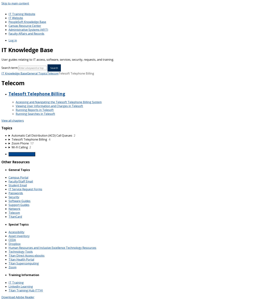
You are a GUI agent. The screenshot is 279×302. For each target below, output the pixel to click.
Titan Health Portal (21, 259)
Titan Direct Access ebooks (26, 256)
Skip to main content (15, 3)
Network (14, 209)
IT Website (16, 18)
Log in (13, 40)
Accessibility (16, 232)
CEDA (12, 240)
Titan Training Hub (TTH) (26, 290)
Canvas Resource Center (25, 26)
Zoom (12, 267)
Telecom (53, 73)
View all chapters (12, 121)
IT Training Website (22, 14)
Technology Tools (21, 252)
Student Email (18, 185)
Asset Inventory (19, 236)
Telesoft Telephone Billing (37, 94)
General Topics (37, 73)
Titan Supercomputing (24, 263)
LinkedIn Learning (21, 286)
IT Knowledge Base (14, 73)
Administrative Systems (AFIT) (28, 30)
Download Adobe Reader (17, 297)
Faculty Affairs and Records (26, 34)
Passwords (16, 193)
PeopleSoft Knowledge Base (27, 22)
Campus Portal (18, 177)
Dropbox (14, 244)
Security (14, 197)
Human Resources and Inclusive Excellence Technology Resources (52, 248)
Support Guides (19, 205)
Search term (9, 68)
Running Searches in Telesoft (35, 114)
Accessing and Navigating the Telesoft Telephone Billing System (59, 102)
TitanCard (15, 217)
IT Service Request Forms (25, 189)
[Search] (32, 68)
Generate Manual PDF (22, 154)
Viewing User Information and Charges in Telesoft (49, 106)
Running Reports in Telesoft (35, 110)
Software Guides (19, 201)
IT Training (16, 283)
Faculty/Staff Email (21, 181)
